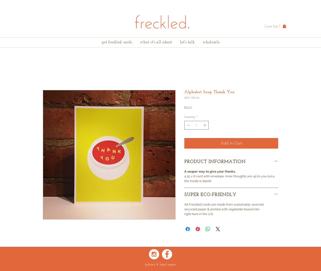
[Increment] (205, 125)
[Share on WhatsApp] (208, 229)
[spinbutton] (197, 125)
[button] (284, 26)
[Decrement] (188, 125)
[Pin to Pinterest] (167, 185)
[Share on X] (218, 229)
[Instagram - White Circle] (154, 254)
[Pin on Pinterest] (198, 229)
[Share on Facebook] (188, 229)
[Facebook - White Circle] (167, 254)
